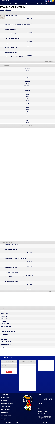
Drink (24, 3)
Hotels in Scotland (4, 412)
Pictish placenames (4, 426)
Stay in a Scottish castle (5, 409)
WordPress (40, 435)
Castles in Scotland (4, 417)
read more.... (52, 413)
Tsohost (51, 435)
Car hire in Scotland (4, 414)
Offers (46, 3)
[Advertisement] (8, 307)
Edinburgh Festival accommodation (7, 411)
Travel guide (32, 3)
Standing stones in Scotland (6, 421)
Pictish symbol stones (5, 424)
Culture (16, 3)
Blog (3, 3)
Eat (20, 3)
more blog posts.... (49, 61)
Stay (27, 3)
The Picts (2, 423)
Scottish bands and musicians (6, 427)
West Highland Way (4, 432)
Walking (37, 3)
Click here (51, 419)
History (11, 3)
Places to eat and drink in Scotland (7, 415)
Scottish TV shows (4, 430)
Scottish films (3, 429)
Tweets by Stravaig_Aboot (23, 376)
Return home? (6, 10)
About (40, 407)
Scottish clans (3, 420)
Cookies (40, 416)
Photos (42, 3)
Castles (7, 3)
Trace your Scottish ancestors (6, 418)
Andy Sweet (13, 435)
